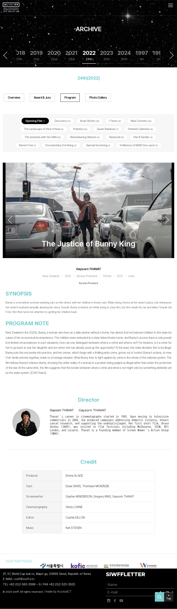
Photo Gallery (98, 97)
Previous (5, 55)
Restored (116, 137)
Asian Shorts (89, 120)
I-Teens (115, 120)
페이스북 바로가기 (115, 601)
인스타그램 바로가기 (109, 601)
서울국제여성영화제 (11, 7)
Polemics (80, 129)
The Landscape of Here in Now (43, 129)
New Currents (141, 120)
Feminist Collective (140, 129)
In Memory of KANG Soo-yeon (139, 145)
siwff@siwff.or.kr (24, 579)
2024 (124, 55)
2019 (36, 55)
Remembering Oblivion (85, 137)
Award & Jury (42, 97)
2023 (106, 55)
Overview (14, 97)
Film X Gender (143, 137)
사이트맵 (170, 5)
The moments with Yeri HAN (43, 137)
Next (171, 55)
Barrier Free (27, 145)
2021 (71, 55)
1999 (159, 55)
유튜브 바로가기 (121, 601)
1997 (141, 55)
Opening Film (35, 120)
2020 (54, 55)
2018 (19, 55)
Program (70, 97)
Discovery (63, 120)
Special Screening (98, 145)
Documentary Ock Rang (61, 145)
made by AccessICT (58, 591)
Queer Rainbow (107, 129)
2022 (89, 55)
